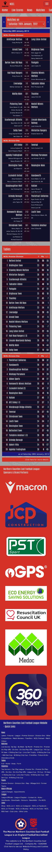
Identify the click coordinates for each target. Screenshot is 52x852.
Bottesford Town (15, 430)
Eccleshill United (15, 175)
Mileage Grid (35, 783)
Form (19, 763)
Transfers (28, 738)
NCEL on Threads (7, 808)
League (17, 735)
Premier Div (38, 747)
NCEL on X (11, 806)
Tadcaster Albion (38, 83)
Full (2, 763)
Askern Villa (14, 444)
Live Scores (17, 10)
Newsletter (33, 800)
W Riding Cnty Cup (21, 755)
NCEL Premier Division (13, 35)
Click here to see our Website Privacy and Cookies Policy (26, 848)
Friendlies (33, 755)
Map (27, 783)
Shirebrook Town (15, 225)
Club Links (14, 811)
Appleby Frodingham (14, 155)
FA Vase (4, 752)
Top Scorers (5, 769)
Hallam (34, 185)
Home (5, 10)
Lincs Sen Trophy (29, 752)
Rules (40, 797)
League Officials (7, 797)
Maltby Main (17, 93)
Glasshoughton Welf (14, 185)
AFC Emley (18, 144)
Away (14, 763)
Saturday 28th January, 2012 (16, 31)
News (29, 10)
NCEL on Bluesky (22, 808)
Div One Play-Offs (26, 749)
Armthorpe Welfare (14, 39)
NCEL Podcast (39, 738)
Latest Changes (7, 792)
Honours (24, 800)
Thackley (34, 93)
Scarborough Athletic (13, 119)
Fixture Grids (43, 755)
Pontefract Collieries (39, 196)
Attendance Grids (7, 758)
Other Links (23, 811)
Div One (15, 749)
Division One (40, 735)
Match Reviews (18, 738)
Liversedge (18, 83)
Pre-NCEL (42, 800)
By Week (21, 747)
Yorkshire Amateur (39, 225)
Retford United (15, 260)
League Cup (38, 749)
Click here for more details (37, 459)
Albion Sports (14, 378)
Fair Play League (18, 769)
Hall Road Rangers (14, 72)
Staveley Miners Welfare (37, 74)
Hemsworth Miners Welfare (14, 213)
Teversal (34, 144)
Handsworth (36, 175)
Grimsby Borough (15, 196)
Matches (40, 10)
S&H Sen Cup (7, 755)
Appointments (19, 792)
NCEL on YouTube (36, 808)
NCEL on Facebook (39, 806)
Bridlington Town (16, 265)
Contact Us (32, 797)
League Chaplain (20, 797)
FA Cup (47, 749)
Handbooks (5, 800)
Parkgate (35, 62)
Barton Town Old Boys (13, 62)
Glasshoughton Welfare (18, 369)
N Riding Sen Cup (43, 752)
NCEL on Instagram (23, 806)
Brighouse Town (37, 49)
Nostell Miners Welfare (37, 105)
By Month (29, 747)
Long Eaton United (38, 39)
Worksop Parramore (39, 155)
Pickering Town (16, 103)
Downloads (15, 800)
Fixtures (10, 735)
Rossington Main (38, 165)
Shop (3, 806)
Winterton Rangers (39, 130)
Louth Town (36, 211)
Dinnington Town (15, 165)
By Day (13, 747)
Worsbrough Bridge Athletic (20, 407)
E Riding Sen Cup (15, 752)
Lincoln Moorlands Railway (38, 121)
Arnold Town (17, 49)
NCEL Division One (11, 140)
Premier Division (28, 735)
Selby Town (17, 130)
